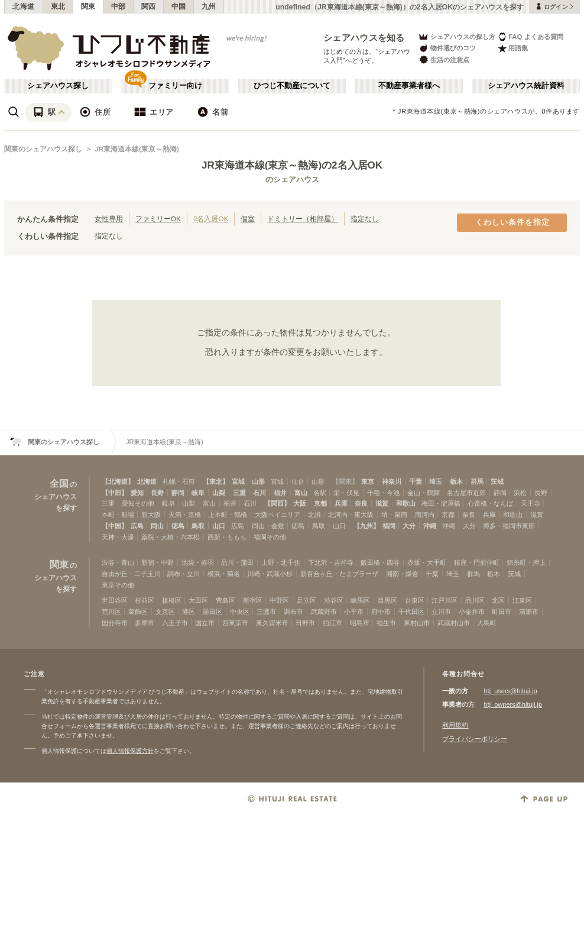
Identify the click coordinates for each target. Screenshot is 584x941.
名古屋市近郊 (466, 492)
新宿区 (252, 600)
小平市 (354, 611)
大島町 (487, 622)
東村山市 (417, 622)
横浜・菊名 (223, 573)
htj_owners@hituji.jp (513, 704)
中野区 (279, 600)
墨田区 (212, 611)
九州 (209, 6)
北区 (498, 600)
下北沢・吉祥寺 (330, 562)
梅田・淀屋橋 (440, 503)
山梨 (218, 492)
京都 (320, 503)
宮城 (238, 481)
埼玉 (435, 481)
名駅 (319, 492)
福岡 (388, 525)
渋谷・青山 (118, 562)
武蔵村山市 (453, 622)
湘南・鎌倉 (402, 573)
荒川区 (111, 611)
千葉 (415, 481)
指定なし (365, 218)
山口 (218, 525)
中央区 (239, 611)
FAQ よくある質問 (530, 36)
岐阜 (198, 492)
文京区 (165, 611)
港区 (188, 611)
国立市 (205, 622)
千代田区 (411, 611)
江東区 (522, 600)
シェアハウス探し (58, 86)
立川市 (441, 611)
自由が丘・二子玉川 (131, 573)
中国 (178, 6)
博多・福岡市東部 (509, 525)
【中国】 (115, 525)
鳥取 (198, 525)
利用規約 (455, 725)
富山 (300, 492)
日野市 (305, 622)
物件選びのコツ (447, 48)
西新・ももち (226, 537)
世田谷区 (115, 600)
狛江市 (332, 622)
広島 (137, 525)
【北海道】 (118, 481)
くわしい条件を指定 (512, 222)
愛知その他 (138, 503)
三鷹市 (266, 611)
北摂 (314, 514)
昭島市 (359, 622)
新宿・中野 (157, 562)
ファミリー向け (175, 86)
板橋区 (171, 600)
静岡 (177, 492)
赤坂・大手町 (426, 562)
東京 (367, 481)
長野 (157, 492)
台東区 (414, 600)
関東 (88, 6)
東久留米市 (272, 622)
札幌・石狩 (179, 481)
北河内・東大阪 (351, 514)
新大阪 (151, 514)
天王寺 (530, 503)
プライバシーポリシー (474, 738)
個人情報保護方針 (130, 751)
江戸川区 (444, 600)
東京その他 (118, 584)
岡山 (157, 525)
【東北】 (216, 481)
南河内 (424, 514)
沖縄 (429, 525)
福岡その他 (270, 537)
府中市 (381, 611)
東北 (58, 6)
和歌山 (406, 503)
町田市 (501, 611)
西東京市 (235, 622)
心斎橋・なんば (490, 503)
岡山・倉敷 (268, 525)
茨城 (497, 481)
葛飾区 (138, 611)
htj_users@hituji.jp (510, 690)
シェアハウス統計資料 (526, 86)
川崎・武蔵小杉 (270, 573)
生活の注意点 (443, 59)
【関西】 (277, 503)
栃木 (456, 481)
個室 (248, 218)
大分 (409, 525)
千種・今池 (383, 492)
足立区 (306, 600)
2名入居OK (210, 218)
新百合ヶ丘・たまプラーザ (339, 573)
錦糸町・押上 (526, 562)
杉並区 (144, 600)
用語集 (513, 48)
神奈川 (391, 481)
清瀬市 (528, 611)
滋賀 (381, 503)
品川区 (475, 600)
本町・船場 (118, 514)
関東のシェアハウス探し (43, 149)
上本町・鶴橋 (227, 514)
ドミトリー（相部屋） (302, 218)
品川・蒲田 (237, 562)
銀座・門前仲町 (476, 562)
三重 (239, 492)
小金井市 (472, 611)
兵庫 (341, 503)
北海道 (23, 6)
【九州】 (366, 525)
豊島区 (225, 600)
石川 (259, 492)
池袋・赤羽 (197, 562)
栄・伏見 (346, 492)
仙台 (297, 481)
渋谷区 (333, 600)
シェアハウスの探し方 (456, 36)
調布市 (293, 611)
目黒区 (387, 600)
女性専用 (109, 218)
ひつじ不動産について (292, 86)
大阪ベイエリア (277, 514)
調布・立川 (183, 573)
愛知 (137, 492)
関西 (148, 6)
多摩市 (144, 622)
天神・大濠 (118, 537)
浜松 (520, 492)
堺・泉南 (394, 514)
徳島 (177, 525)
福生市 (386, 622)
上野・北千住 (280, 562)
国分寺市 (115, 622)
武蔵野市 (324, 611)
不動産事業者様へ (409, 86)
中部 (118, 6)
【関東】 (345, 481)
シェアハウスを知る (364, 38)
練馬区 (360, 600)
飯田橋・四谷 (380, 562)
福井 (280, 492)
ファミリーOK (158, 218)
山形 (258, 481)
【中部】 (115, 492)
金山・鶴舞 (423, 492)
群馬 (477, 481)
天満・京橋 (184, 514)
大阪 (299, 503)
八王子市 (175, 622)
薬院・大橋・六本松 (170, 537)
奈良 (361, 503)
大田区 (198, 600)
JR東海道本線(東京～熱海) (137, 149)
